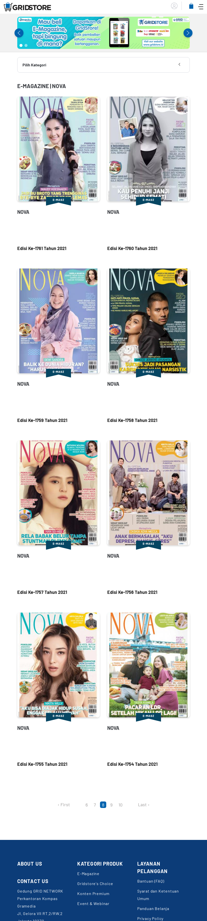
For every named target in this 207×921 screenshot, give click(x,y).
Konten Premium (93, 893)
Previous (19, 32)
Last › (144, 804)
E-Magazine (88, 873)
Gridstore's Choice (95, 883)
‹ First (64, 804)
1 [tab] (21, 45)
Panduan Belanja (153, 908)
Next (188, 32)
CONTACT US (32, 881)
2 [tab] (26, 45)
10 (120, 804)
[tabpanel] (103, 33)
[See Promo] (103, 33)
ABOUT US (29, 864)
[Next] (131, 804)
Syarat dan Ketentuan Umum (158, 895)
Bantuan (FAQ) (150, 881)
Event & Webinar (93, 903)
